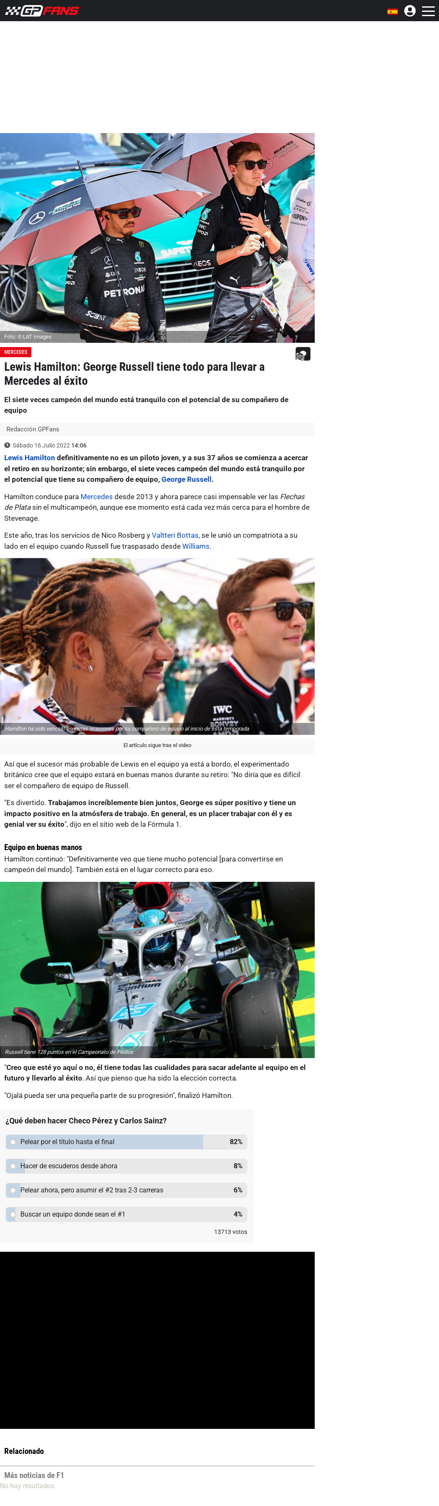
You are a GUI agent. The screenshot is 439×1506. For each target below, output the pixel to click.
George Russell (187, 479)
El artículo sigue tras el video (157, 745)
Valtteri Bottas (175, 535)
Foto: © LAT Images (28, 336)
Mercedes (15, 352)
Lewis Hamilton (29, 457)
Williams (196, 546)
